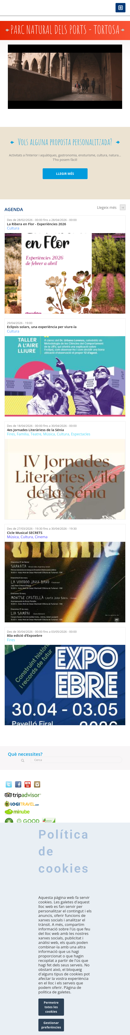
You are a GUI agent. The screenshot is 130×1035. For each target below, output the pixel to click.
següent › (123, 207)
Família (23, 434)
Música (49, 434)
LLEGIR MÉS (65, 173)
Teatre (36, 434)
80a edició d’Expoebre (24, 635)
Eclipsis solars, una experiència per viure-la (42, 327)
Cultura (13, 228)
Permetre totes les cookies (51, 1012)
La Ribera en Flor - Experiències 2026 (36, 224)
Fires (11, 434)
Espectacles (80, 434)
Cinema (41, 536)
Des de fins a (42, 220)
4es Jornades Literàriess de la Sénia (35, 430)
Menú (120, 8)
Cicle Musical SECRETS (24, 533)
